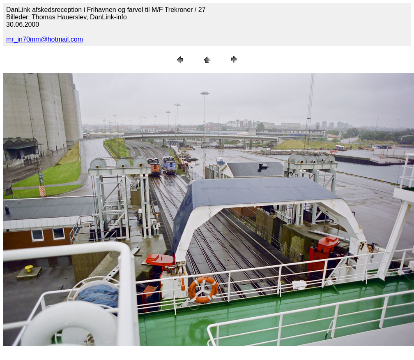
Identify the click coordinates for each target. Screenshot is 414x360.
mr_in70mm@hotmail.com (44, 39)
